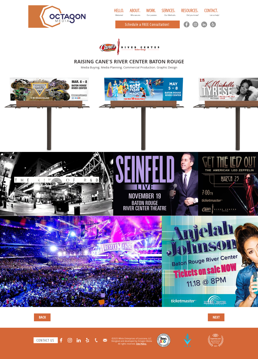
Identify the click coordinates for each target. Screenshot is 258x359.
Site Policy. (141, 343)
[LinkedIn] (204, 24)
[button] (135, 10)
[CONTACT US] (46, 340)
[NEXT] (216, 317)
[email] (105, 340)
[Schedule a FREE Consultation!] (147, 24)
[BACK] (42, 317)
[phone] (96, 340)
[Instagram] (195, 24)
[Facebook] (186, 24)
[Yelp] (213, 24)
